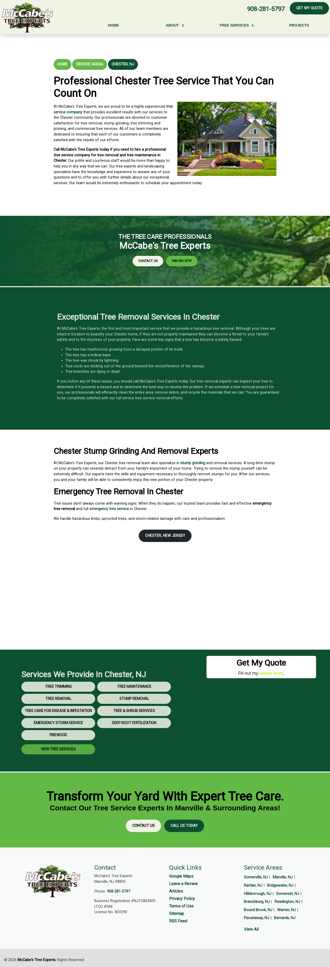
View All (251, 929)
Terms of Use (181, 906)
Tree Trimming (58, 702)
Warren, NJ (286, 910)
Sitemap (176, 913)
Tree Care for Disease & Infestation (58, 726)
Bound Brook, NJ (258, 910)
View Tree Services (58, 764)
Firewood (58, 750)
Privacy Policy (182, 898)
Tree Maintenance (134, 702)
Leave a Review (183, 883)
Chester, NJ (123, 64)
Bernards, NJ (284, 918)
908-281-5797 (266, 9)
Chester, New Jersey (165, 535)
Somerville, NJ (256, 877)
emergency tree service (109, 509)
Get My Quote (309, 8)
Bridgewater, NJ (280, 885)
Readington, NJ (287, 902)
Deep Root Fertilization (134, 738)
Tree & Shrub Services (134, 726)
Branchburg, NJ (257, 902)
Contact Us (159, 254)
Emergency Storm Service (58, 738)
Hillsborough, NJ (257, 894)
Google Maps (181, 876)
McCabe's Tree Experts (36, 960)
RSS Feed (178, 921)
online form (271, 673)
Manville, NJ (283, 877)
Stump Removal (134, 714)
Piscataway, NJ (256, 918)
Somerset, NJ (287, 894)
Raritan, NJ (253, 885)
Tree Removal (58, 714)
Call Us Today (184, 826)
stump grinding (192, 463)
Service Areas (89, 64)
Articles (176, 891)
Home (62, 64)
